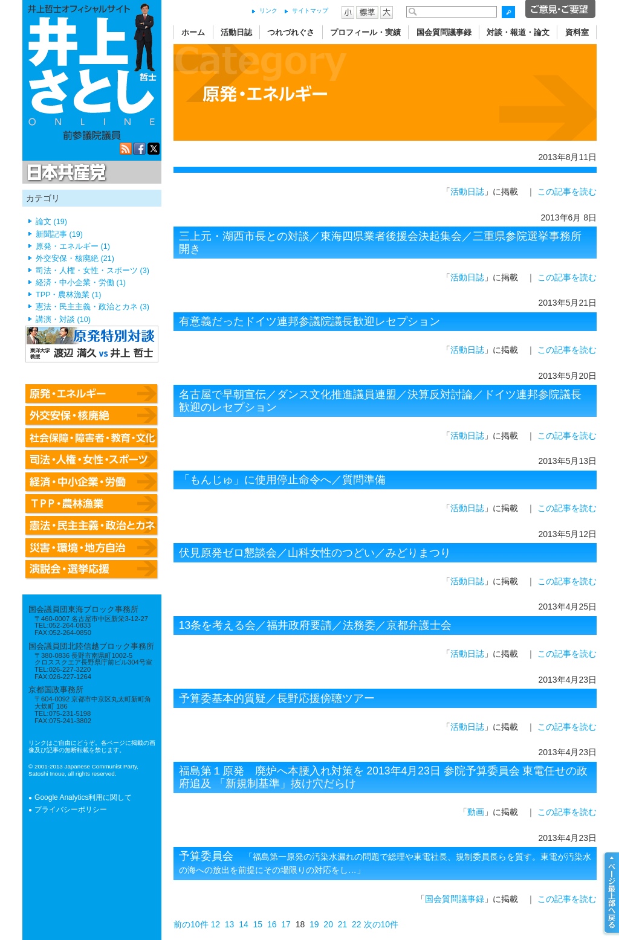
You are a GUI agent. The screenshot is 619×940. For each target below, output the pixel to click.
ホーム (193, 32)
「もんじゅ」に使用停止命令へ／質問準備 (282, 480)
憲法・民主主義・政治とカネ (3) (92, 307)
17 (286, 924)
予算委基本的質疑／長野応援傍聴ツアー (277, 698)
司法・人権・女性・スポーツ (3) (92, 270)
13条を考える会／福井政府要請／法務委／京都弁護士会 (315, 625)
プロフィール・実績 (365, 32)
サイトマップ (310, 10)
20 (328, 924)
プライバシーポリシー (70, 809)
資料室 (577, 32)
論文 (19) (51, 221)
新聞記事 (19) (59, 234)
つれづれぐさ (290, 32)
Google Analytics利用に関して (83, 797)
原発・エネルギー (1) (73, 246)
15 (258, 924)
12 (215, 924)
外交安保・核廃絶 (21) (75, 258)
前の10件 (191, 924)
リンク (268, 10)
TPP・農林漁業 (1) (68, 295)
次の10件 (381, 924)
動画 (475, 812)
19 (314, 924)
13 (230, 924)
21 (343, 924)
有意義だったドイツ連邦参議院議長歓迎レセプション (309, 321)
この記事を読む (567, 191)
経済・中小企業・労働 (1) (81, 282)
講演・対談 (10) (63, 319)
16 (272, 924)
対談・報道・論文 (518, 32)
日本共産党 (64, 173)
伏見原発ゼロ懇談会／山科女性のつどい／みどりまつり (315, 553)
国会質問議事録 (444, 32)
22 (356, 924)
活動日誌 (236, 32)
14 (243, 924)
